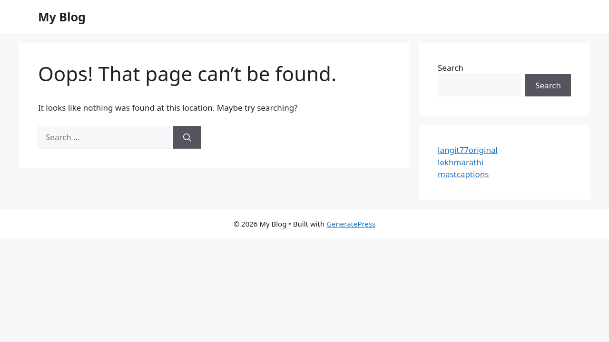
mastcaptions (463, 174)
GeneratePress (350, 223)
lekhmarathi (460, 162)
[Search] (187, 137)
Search (450, 67)
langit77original (468, 149)
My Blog (62, 17)
